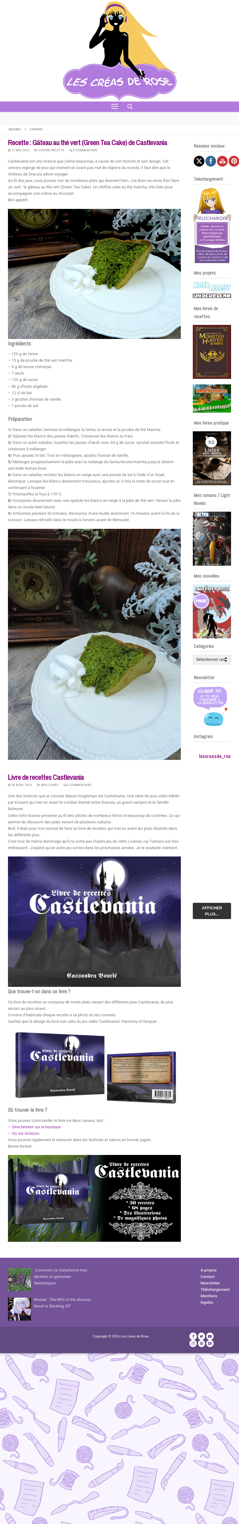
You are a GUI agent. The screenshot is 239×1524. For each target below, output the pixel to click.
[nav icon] (114, 107)
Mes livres (47, 785)
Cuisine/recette (49, 150)
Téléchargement (215, 1289)
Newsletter (210, 1283)
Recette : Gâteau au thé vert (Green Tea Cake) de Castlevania (87, 142)
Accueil (15, 129)
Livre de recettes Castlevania (46, 777)
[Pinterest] (201, 1343)
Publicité (15, 1339)
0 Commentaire (83, 150)
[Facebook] (192, 1336)
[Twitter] (201, 1336)
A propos (208, 1270)
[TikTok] (209, 1343)
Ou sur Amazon (25, 1133)
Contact (207, 1276)
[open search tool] (130, 107)
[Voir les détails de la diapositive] (212, 352)
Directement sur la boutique (36, 1127)
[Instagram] (192, 1343)
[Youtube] (209, 1336)
